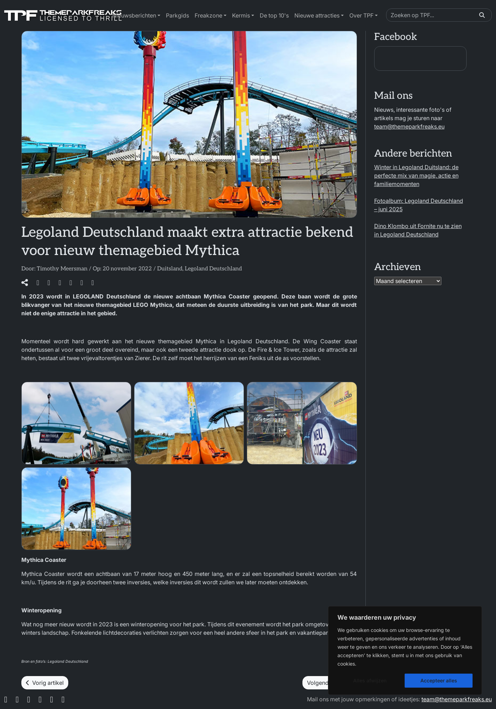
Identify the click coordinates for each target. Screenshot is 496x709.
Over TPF (361, 15)
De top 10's (274, 15)
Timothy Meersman (62, 269)
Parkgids (177, 15)
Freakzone (208, 15)
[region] (405, 650)
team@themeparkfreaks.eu (409, 126)
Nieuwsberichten (134, 15)
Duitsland (169, 269)
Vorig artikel (45, 682)
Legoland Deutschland (213, 269)
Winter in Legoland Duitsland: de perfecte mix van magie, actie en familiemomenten (416, 175)
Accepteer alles (438, 680)
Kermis (241, 15)
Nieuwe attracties (317, 15)
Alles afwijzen (369, 680)
